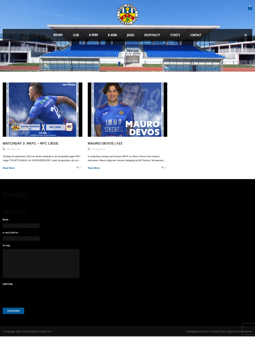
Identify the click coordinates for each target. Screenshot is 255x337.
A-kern (93, 35)
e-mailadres (12, 233)
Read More (9, 168)
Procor (205, 332)
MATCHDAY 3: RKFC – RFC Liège (30, 143)
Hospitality (152, 35)
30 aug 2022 (13, 149)
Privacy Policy (218, 332)
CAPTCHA (8, 285)
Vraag (6, 246)
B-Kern (112, 35)
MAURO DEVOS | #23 (105, 143)
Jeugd (130, 35)
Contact (196, 35)
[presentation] (30, 296)
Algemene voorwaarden (240, 332)
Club (76, 35)
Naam (7, 219)
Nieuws (58, 35)
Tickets (175, 35)
